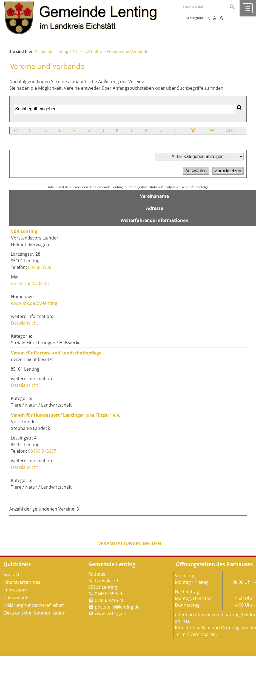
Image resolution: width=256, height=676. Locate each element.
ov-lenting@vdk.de (30, 283)
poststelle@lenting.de (117, 607)
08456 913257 (42, 451)
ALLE (231, 130)
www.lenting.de (110, 613)
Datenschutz (16, 598)
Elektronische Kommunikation (34, 613)
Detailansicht (24, 323)
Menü (248, 8)
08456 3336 (39, 267)
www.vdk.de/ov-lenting (34, 303)
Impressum (15, 590)
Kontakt (11, 574)
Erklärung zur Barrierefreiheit (33, 605)
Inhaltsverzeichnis (21, 582)
